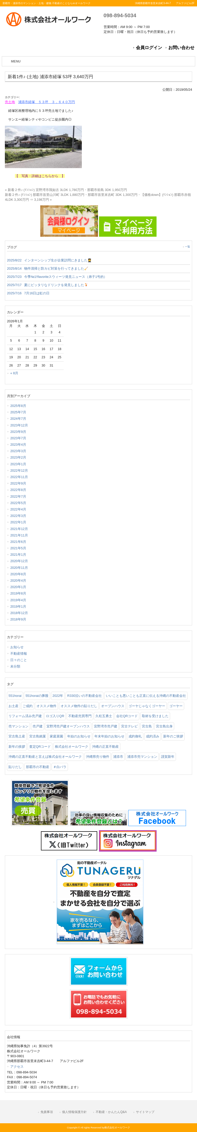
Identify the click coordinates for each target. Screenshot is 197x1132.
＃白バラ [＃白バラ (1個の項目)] (59, 767)
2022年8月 (18, 490)
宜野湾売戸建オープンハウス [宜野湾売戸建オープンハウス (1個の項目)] (68, 726)
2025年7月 (18, 412)
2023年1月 (18, 464)
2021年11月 (19, 535)
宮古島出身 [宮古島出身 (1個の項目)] (164, 726)
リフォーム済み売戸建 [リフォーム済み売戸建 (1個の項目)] (25, 716)
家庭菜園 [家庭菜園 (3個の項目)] (56, 736)
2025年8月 (18, 406)
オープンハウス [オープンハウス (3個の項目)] (112, 706)
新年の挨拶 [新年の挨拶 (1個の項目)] (16, 746)
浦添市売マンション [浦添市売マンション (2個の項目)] (142, 757)
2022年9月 (18, 483)
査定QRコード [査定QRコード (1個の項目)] (40, 746)
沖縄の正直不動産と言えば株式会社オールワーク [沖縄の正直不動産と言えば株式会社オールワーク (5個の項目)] (45, 757)
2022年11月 (19, 477)
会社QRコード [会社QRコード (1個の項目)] (127, 716)
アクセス (17, 1067)
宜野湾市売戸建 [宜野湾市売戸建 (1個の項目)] (105, 726)
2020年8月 (18, 574)
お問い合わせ (181, 47)
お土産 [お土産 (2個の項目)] (13, 706)
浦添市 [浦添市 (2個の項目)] (118, 757)
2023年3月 (18, 451)
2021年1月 (18, 554)
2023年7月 (18, 438)
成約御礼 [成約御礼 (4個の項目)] (135, 736)
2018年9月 (18, 619)
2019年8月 (18, 593)
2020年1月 (18, 587)
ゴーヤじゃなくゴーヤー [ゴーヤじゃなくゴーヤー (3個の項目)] (147, 706)
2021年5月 (18, 548)
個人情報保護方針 (74, 1112)
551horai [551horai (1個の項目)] (15, 696)
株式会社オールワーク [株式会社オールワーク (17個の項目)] (71, 746)
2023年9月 (18, 432)
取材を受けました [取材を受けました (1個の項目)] (155, 716)
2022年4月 (18, 509)
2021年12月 (19, 529)
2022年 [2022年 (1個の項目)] (58, 696)
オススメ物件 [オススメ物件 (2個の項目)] (46, 706)
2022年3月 (18, 516)
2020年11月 (19, 568)
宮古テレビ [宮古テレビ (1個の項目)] (129, 726)
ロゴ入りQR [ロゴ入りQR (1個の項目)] (55, 716)
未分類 (15, 666)
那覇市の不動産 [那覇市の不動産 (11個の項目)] (37, 767)
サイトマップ (145, 1112)
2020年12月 (19, 561)
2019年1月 (18, 606)
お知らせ (17, 647)
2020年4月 (18, 580)
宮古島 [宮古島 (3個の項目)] (147, 726)
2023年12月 (19, 425)
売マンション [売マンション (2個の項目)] (18, 726)
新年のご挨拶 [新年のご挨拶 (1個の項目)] (173, 736)
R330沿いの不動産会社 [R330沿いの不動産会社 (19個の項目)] (84, 696)
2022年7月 (18, 496)
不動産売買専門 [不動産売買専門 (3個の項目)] (80, 716)
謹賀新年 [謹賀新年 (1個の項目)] (167, 757)
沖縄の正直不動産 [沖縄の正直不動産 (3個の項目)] (105, 746)
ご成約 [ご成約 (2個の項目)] (28, 706)
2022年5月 (18, 503)
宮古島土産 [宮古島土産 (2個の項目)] (16, 736)
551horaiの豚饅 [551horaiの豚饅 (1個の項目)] (36, 696)
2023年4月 (18, 444)
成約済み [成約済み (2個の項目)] (152, 736)
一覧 (187, 246)
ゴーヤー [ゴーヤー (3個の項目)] (176, 706)
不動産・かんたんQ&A (111, 1112)
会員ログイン (149, 47)
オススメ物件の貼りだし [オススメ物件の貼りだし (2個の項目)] (79, 706)
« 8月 (14, 373)
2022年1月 (18, 522)
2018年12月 (19, 613)
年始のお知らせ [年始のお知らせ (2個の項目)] (79, 736)
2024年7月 (18, 419)
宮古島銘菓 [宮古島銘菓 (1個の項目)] (37, 736)
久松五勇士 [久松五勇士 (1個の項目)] (103, 716)
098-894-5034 (120, 15)
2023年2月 (18, 457)
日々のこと (18, 660)
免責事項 (47, 1112)
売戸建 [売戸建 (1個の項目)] (38, 726)
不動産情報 (18, 653)
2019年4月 (18, 600)
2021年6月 (18, 542)
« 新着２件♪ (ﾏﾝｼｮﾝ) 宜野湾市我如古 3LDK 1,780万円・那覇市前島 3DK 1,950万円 (66, 190)
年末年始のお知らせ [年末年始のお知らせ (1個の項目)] (109, 736)
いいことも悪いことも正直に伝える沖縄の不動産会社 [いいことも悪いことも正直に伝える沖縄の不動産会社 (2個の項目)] (146, 696)
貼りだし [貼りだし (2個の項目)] (15, 767)
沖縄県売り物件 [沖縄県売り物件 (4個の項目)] (97, 757)
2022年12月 (19, 470)
